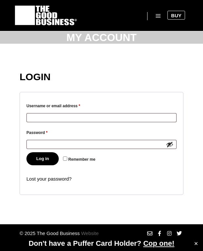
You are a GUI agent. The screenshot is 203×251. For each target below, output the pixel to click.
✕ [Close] (196, 243)
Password (45, 132)
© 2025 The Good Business (50, 233)
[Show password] (169, 144)
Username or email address (61, 105)
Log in (42, 158)
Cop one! (158, 243)
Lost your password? (48, 179)
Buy (176, 15)
